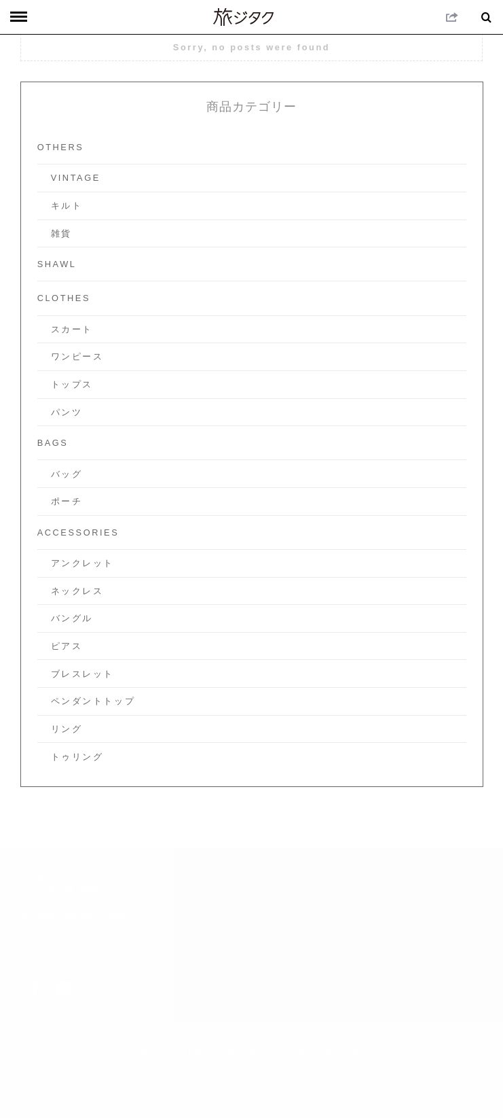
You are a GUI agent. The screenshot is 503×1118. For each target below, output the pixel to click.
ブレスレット (82, 674)
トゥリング (77, 757)
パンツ (67, 412)
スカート (72, 329)
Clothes (63, 298)
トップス (72, 384)
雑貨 (61, 233)
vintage (75, 178)
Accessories (78, 532)
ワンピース (77, 356)
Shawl (57, 264)
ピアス (67, 646)
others (60, 147)
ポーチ (67, 501)
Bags (53, 443)
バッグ (67, 474)
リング (67, 729)
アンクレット (82, 563)
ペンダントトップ (93, 701)
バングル (72, 618)
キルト (67, 205)
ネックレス (77, 591)
